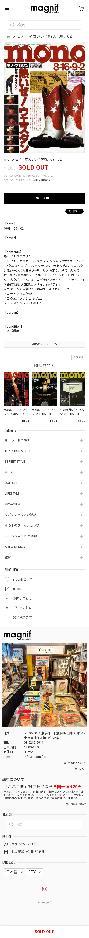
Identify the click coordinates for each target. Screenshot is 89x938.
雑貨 (8, 557)
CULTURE (11, 483)
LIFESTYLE (12, 493)
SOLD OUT (44, 198)
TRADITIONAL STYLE (19, 451)
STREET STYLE (15, 461)
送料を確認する (42, 179)
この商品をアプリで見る (44, 344)
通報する (78, 357)
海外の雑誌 (13, 504)
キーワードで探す (17, 440)
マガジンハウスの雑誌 (20, 515)
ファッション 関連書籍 (21, 536)
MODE (9, 472)
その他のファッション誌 (22, 525)
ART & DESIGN (15, 547)
